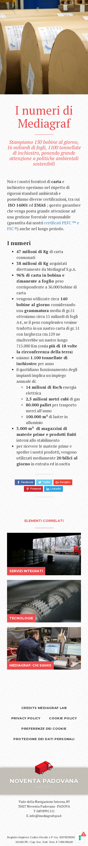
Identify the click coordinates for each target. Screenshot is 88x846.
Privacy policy (25, 718)
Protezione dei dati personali (43, 739)
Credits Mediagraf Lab (44, 708)
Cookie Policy (63, 718)
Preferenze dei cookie (43, 728)
